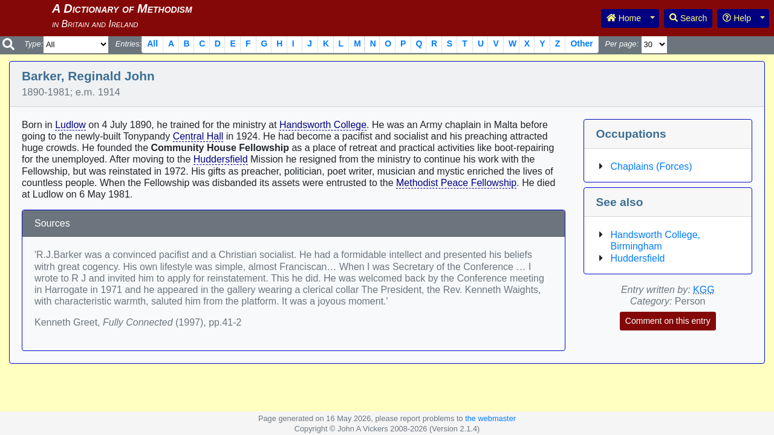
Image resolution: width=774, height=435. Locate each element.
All (152, 43)
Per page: (622, 43)
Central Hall (198, 136)
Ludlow (70, 125)
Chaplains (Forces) (651, 166)
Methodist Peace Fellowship (456, 183)
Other (581, 43)
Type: (33, 43)
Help (737, 18)
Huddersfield (221, 159)
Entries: (128, 43)
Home (624, 18)
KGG (704, 290)
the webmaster (490, 418)
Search (688, 18)
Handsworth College (322, 125)
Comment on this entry (668, 321)
